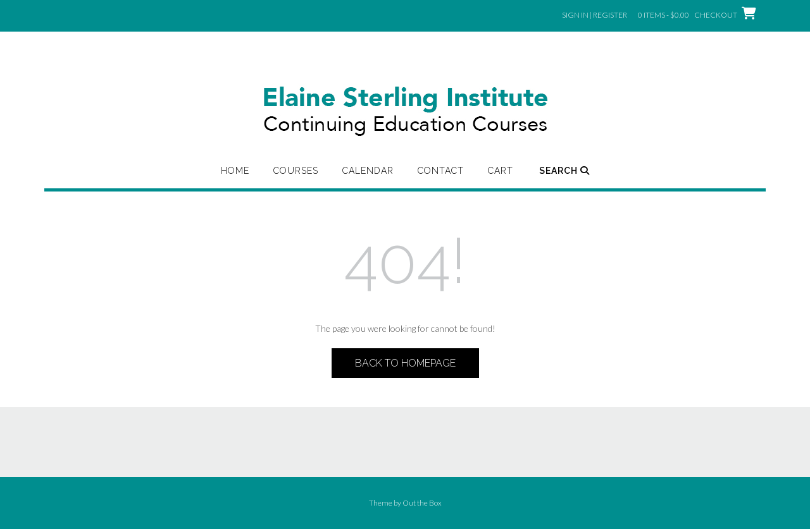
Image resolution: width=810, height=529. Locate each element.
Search (564, 171)
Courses (295, 171)
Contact (441, 171)
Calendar (368, 171)
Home (235, 171)
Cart (500, 171)
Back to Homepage (405, 363)
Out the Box (422, 503)
